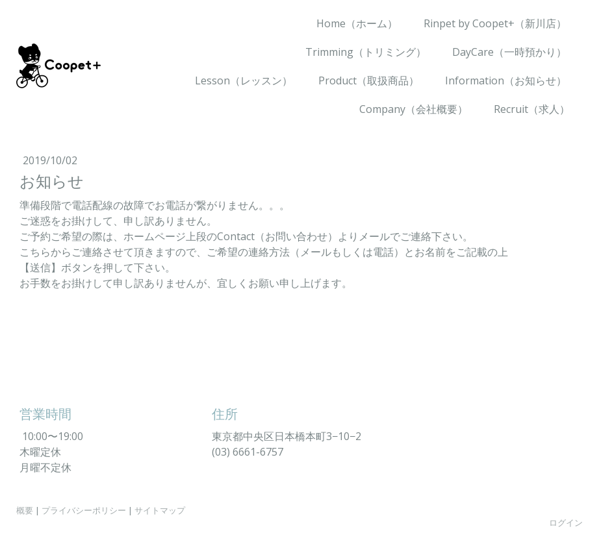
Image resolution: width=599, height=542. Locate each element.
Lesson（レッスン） (243, 80)
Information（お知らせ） (506, 80)
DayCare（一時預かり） (509, 52)
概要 (24, 510)
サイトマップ (159, 510)
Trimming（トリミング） (365, 52)
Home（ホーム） (357, 23)
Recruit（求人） (532, 109)
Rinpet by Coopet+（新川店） (495, 23)
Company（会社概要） (413, 109)
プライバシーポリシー (84, 510)
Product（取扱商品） (368, 80)
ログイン (566, 522)
